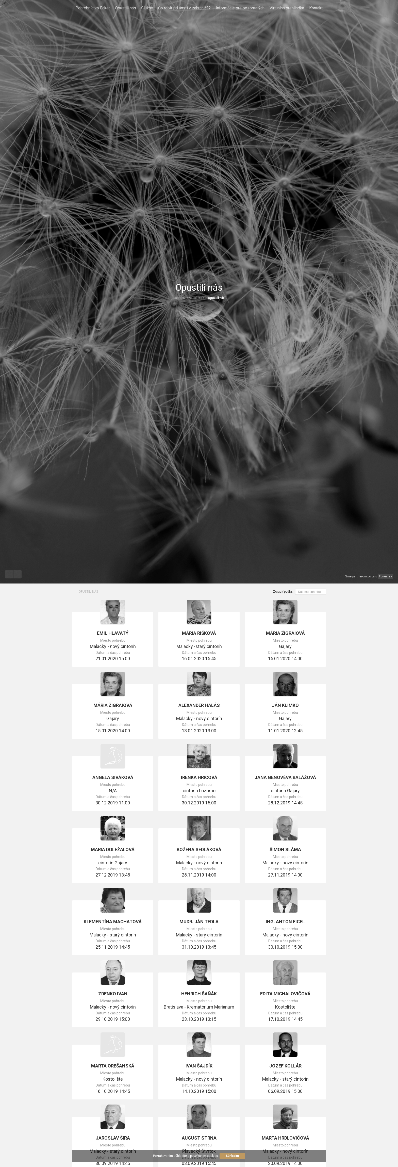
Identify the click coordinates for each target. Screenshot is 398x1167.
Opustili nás (125, 8)
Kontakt (316, 8)
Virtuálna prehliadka (287, 8)
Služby (147, 8)
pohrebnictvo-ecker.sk (189, 298)
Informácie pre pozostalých (240, 8)
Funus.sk (385, 576)
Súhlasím (232, 1156)
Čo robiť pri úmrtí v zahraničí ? (184, 8)
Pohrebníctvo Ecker (92, 8)
